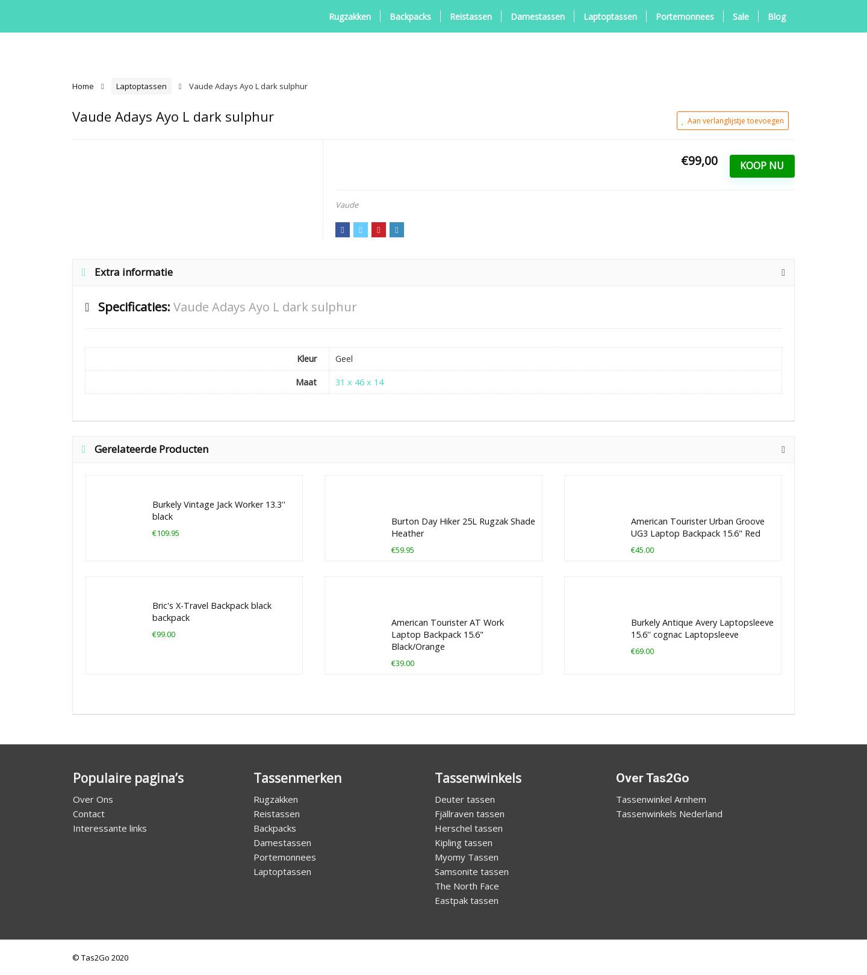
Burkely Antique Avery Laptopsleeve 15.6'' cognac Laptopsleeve (702, 628)
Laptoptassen (610, 16)
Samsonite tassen (472, 871)
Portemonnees (685, 16)
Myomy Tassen (467, 857)
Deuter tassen (465, 799)
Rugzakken (350, 16)
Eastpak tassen (467, 900)
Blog (777, 16)
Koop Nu (762, 165)
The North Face (467, 886)
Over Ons (93, 799)
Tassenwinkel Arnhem (661, 799)
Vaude (346, 204)
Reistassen (471, 16)
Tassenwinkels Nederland (669, 814)
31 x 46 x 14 (359, 382)
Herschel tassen (469, 828)
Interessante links (110, 828)
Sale (741, 16)
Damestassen (538, 16)
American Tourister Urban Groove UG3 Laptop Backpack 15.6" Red (698, 527)
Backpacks (410, 16)
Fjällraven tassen (470, 814)
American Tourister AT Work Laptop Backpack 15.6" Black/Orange (447, 634)
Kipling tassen (464, 842)
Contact (89, 814)
